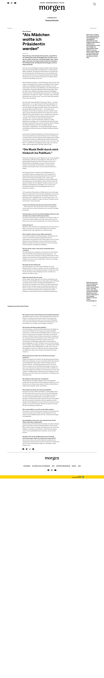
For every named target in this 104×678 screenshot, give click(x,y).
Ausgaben (26, 665)
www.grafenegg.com (91, 442)
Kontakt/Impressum (63, 665)
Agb (79, 665)
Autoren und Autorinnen (41, 665)
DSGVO (74, 665)
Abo (53, 665)
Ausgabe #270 (52, 18)
